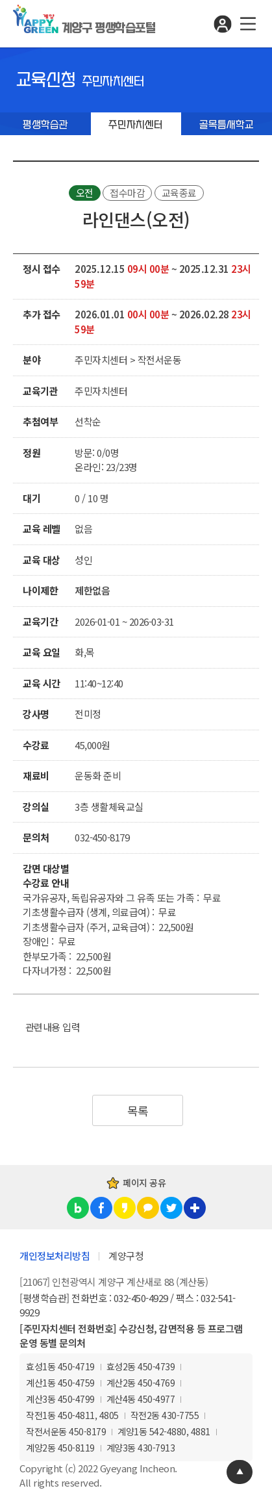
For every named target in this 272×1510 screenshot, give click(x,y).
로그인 (222, 23)
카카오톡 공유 (148, 1208)
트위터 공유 (171, 1208)
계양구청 (125, 1255)
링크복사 (195, 1208)
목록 (138, 1110)
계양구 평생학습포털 (108, 28)
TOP (240, 1472)
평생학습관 (45, 125)
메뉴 (247, 23)
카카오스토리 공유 (125, 1208)
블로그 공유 (78, 1208)
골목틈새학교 (226, 125)
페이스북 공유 (101, 1208)
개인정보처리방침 (54, 1255)
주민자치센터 (135, 125)
